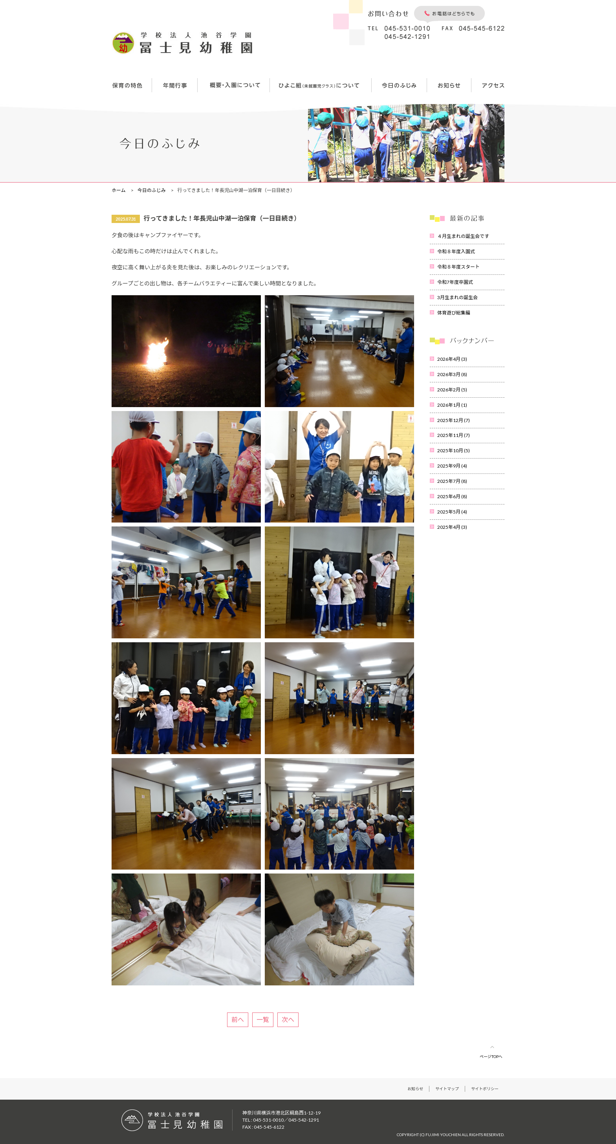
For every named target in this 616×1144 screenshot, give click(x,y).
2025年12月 (453, 420)
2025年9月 (452, 466)
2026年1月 (452, 405)
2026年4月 (452, 359)
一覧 (263, 1019)
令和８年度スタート (458, 267)
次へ (288, 1019)
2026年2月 (452, 390)
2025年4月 (452, 527)
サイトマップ (447, 1088)
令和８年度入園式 (456, 251)
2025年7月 (452, 481)
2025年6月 (452, 496)
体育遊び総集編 (453, 313)
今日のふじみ (152, 190)
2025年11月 (453, 435)
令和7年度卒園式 (455, 282)
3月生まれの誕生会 (457, 297)
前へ (237, 1019)
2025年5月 (452, 512)
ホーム (119, 190)
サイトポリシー (485, 1088)
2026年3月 (452, 374)
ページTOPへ (491, 1056)
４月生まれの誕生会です (463, 236)
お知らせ (415, 1088)
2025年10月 (453, 450)
